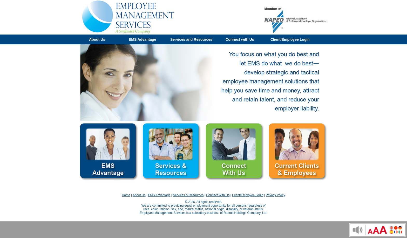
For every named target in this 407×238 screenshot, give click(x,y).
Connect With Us (217, 195)
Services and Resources (191, 39)
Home (126, 195)
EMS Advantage (142, 39)
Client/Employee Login (290, 39)
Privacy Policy (275, 195)
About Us (97, 39)
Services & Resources (188, 195)
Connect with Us (240, 39)
